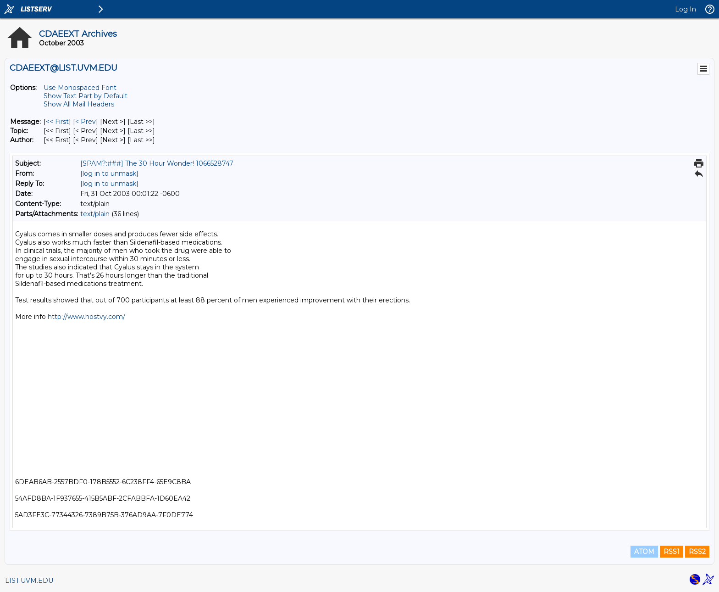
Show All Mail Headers (79, 104)
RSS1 (672, 551)
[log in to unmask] (109, 173)
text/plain (95, 214)
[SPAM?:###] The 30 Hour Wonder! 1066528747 (156, 163)
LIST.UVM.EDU (29, 580)
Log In (685, 9)
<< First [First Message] (57, 121)
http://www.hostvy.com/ (86, 317)
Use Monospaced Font (80, 88)
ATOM (644, 551)
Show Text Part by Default (85, 96)
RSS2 (697, 551)
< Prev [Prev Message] (85, 121)
